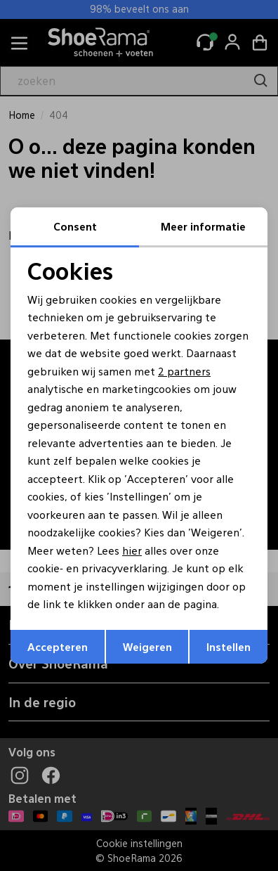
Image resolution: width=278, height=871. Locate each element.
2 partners (184, 371)
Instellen (228, 646)
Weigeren (147, 646)
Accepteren (57, 646)
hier (132, 550)
